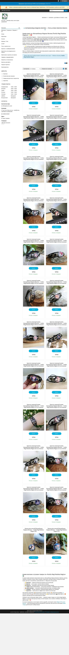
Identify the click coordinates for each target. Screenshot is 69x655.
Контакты (51, 17)
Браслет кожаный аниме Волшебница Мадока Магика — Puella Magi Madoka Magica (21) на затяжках (56, 323)
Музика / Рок (4, 41)
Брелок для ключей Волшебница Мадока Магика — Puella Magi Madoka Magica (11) (56, 530)
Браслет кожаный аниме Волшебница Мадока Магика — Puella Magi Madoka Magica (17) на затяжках (33, 241)
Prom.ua (40, 610)
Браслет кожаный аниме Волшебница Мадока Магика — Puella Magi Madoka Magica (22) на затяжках (33, 365)
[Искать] (66, 11)
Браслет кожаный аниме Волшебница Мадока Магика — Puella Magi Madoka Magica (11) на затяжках (33, 117)
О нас (65, 17)
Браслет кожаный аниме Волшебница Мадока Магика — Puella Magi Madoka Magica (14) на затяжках (56, 158)
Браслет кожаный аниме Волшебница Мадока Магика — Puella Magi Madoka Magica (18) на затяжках (56, 241)
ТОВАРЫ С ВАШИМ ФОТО (7, 57)
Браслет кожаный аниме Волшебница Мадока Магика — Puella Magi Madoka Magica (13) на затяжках (33, 158)
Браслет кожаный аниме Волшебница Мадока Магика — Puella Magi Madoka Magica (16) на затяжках (56, 199)
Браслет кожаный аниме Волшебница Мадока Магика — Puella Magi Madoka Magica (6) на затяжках (33, 447)
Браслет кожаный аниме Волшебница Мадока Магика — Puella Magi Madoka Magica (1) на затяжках (33, 75)
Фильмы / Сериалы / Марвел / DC (9, 31)
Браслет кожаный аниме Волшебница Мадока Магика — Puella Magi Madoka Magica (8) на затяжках (33, 489)
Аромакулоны (5, 67)
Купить (33, 103)
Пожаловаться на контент (40, 612)
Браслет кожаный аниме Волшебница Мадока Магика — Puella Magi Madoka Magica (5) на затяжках (56, 406)
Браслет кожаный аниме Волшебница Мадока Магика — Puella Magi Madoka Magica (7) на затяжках (56, 447)
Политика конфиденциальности (52, 612)
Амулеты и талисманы (7, 59)
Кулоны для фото (5, 62)
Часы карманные (5, 46)
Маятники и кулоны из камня (9, 55)
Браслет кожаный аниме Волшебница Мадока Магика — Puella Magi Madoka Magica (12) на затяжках (56, 117)
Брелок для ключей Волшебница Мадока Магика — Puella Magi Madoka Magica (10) (33, 530)
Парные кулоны (5, 64)
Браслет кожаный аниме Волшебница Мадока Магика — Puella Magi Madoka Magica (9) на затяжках (56, 489)
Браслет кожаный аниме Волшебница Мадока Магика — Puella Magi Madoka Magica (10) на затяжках (56, 75)
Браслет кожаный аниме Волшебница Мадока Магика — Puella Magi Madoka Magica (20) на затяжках (33, 323)
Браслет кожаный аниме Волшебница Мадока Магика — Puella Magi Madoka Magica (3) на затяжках (56, 365)
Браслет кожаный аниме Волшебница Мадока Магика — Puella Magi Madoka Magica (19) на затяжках (33, 282)
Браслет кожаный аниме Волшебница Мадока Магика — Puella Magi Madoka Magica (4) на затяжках (33, 406)
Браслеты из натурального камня (8, 52)
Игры (2, 34)
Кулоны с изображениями (8, 48)
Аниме (3, 39)
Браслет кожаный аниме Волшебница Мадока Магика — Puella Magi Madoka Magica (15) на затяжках (33, 199)
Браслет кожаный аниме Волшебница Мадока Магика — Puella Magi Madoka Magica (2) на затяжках (56, 282)
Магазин (44, 17)
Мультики (3, 36)
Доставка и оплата (59, 17)
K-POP (2, 43)
